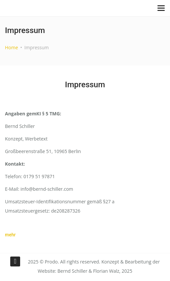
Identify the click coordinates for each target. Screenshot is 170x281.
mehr (10, 234)
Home (11, 47)
